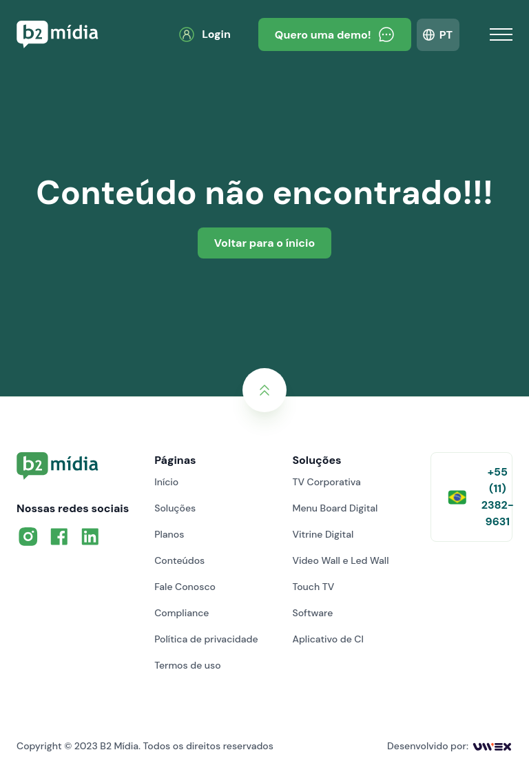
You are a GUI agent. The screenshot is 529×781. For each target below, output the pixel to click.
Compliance (181, 613)
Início (166, 482)
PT (446, 35)
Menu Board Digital (334, 508)
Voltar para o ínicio (264, 243)
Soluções (175, 508)
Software (312, 613)
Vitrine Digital (322, 534)
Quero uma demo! (335, 34)
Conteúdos (179, 560)
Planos (169, 534)
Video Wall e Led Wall (340, 560)
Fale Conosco (185, 586)
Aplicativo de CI (328, 639)
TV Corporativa (326, 482)
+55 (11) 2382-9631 (480, 497)
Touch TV (313, 586)
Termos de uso (187, 665)
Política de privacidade (206, 639)
